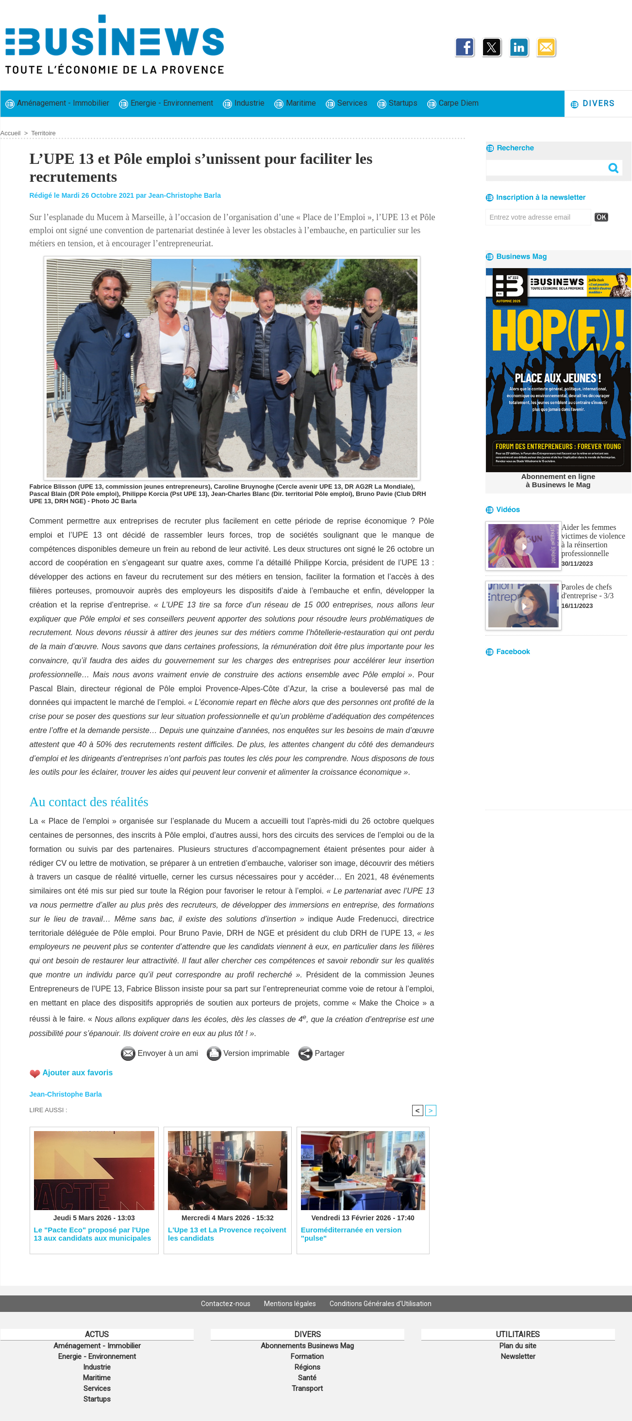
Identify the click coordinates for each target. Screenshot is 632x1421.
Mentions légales (290, 1304)
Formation (307, 1356)
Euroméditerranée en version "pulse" (351, 1234)
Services (346, 103)
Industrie (244, 103)
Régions (307, 1367)
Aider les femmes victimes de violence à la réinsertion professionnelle (594, 540)
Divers (592, 104)
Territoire (43, 133)
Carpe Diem (453, 103)
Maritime (295, 103)
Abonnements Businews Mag (307, 1345)
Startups (397, 103)
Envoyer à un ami (159, 1053)
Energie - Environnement (166, 103)
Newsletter (518, 1356)
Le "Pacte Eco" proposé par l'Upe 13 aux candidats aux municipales (92, 1234)
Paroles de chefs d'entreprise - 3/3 (588, 591)
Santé (307, 1377)
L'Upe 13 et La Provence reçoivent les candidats (227, 1234)
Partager (321, 1053)
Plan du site (517, 1345)
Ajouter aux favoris (78, 1073)
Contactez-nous (226, 1304)
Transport (307, 1388)
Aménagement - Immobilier (57, 103)
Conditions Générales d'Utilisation (381, 1304)
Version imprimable (248, 1053)
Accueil (10, 133)
